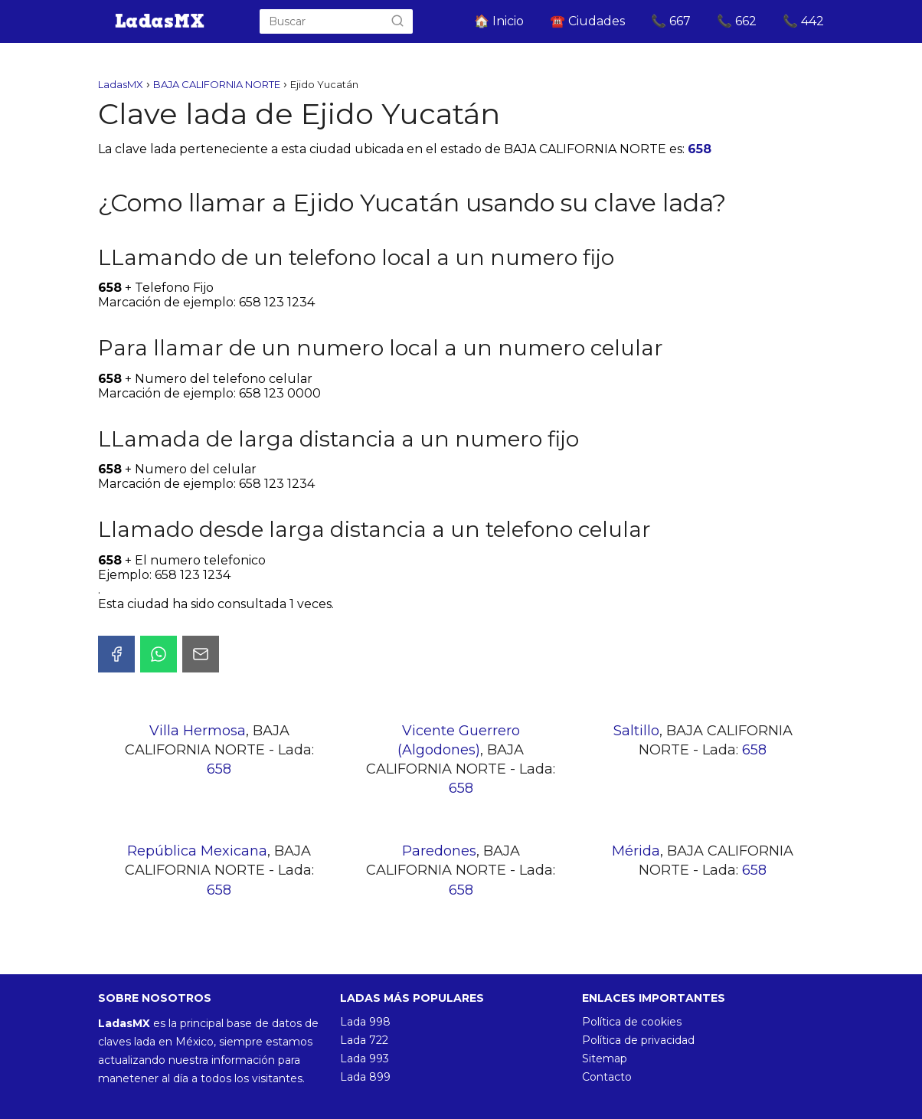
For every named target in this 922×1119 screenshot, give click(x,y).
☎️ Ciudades (587, 21)
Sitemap (604, 1058)
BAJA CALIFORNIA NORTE (216, 84)
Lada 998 (365, 1022)
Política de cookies (632, 1022)
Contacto (607, 1077)
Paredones (439, 851)
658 (699, 149)
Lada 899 (365, 1077)
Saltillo (636, 730)
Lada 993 (364, 1058)
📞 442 (803, 21)
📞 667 (671, 21)
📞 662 (737, 21)
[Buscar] (397, 21)
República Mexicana (197, 851)
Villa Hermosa (197, 730)
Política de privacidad (638, 1040)
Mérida (636, 851)
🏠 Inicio (499, 21)
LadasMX (120, 84)
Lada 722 (364, 1040)
